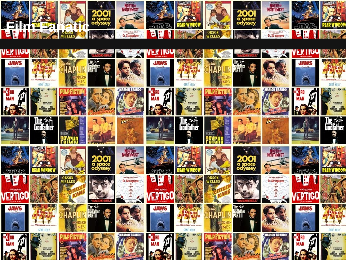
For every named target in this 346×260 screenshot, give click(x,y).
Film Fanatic (48, 27)
